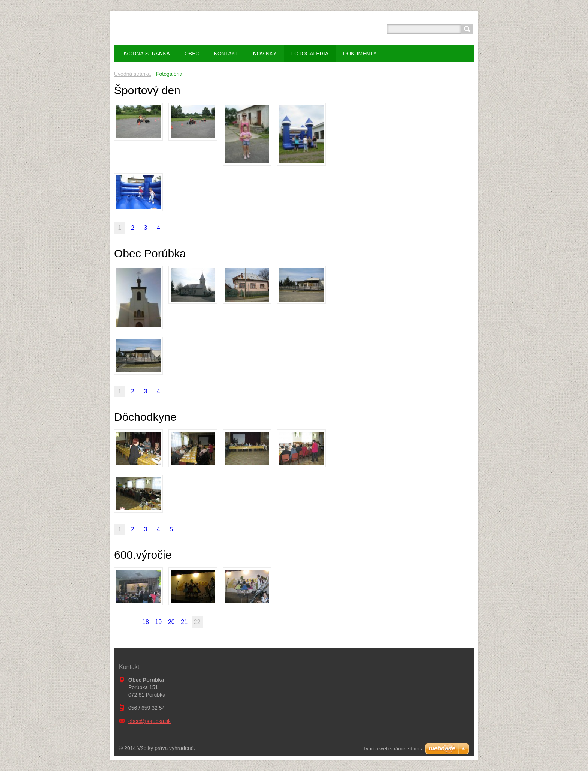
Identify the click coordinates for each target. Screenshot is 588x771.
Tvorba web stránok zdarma (393, 749)
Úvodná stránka (132, 74)
